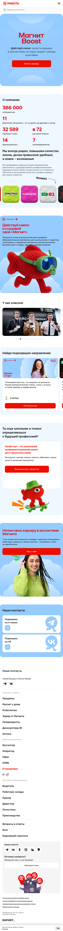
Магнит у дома (11, 704)
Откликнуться (30, 405)
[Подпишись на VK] (7, 647)
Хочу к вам (31, 551)
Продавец (8, 698)
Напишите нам (31, 865)
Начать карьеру (31, 63)
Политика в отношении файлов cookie (15, 898)
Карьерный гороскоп (15, 835)
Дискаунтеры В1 (12, 727)
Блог (5, 829)
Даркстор (8, 803)
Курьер (6, 797)
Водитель (8, 786)
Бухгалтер (8, 745)
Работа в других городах (10, 907)
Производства (11, 815)
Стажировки (10, 768)
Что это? (5, 929)
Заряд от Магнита (13, 716)
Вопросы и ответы (13, 824)
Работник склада (13, 791)
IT (5, 774)
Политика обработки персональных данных (17, 901)
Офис (5, 756)
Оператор (8, 751)
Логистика (9, 809)
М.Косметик (9, 710)
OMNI (5, 762)
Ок (58, 928)
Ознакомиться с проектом (27, 469)
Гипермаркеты (11, 722)
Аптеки (6, 733)
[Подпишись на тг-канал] (7, 628)
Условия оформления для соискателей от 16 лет (19, 904)
